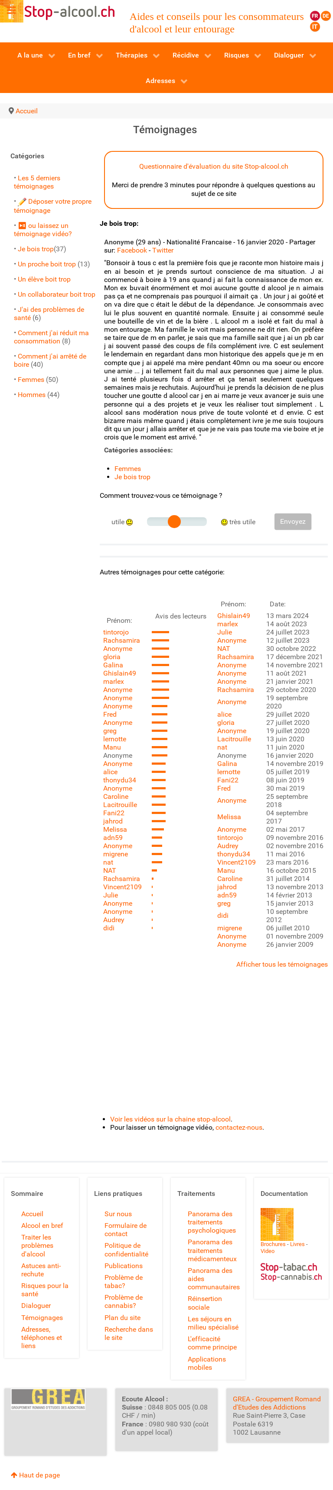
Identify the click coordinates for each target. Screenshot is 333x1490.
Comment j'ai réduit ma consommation (51, 337)
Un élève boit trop (44, 279)
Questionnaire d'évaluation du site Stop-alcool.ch (213, 166)
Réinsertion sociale (205, 1303)
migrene (115, 854)
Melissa (115, 829)
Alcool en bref (42, 1225)
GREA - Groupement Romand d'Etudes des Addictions (277, 1403)
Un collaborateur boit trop (56, 294)
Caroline (115, 796)
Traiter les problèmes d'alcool (37, 1245)
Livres (297, 1244)
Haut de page (35, 1475)
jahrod (113, 821)
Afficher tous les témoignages (282, 964)
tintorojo (116, 632)
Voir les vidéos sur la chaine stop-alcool (170, 1119)
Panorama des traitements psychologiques (212, 1222)
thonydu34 (119, 780)
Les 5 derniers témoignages (37, 182)
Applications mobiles (207, 1363)
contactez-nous (238, 1127)
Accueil (32, 1214)
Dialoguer (36, 1305)
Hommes (32, 395)
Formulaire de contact (125, 1229)
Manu (112, 747)
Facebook (132, 250)
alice (110, 772)
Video (267, 1251)
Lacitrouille (120, 805)
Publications (123, 1266)
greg (110, 731)
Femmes (31, 379)
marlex (113, 681)
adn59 (113, 837)
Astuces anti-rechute (41, 1270)
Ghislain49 (119, 673)
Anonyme (117, 648)
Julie (110, 895)
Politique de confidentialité (126, 1249)
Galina (113, 665)
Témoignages (42, 1318)
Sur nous (118, 1214)
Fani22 (113, 813)
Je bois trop (36, 249)
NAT (109, 870)
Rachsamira (121, 640)
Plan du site (122, 1318)
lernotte (114, 739)
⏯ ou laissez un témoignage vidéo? (43, 229)
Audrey (113, 920)
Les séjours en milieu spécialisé (213, 1323)
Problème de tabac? (123, 1281)
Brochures (273, 1244)
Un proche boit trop (47, 264)
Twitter (162, 250)
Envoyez (293, 521)
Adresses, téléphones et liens (41, 1337)
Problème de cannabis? (123, 1301)
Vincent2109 (122, 887)
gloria (112, 657)
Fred (110, 714)
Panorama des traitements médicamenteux (212, 1250)
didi (108, 928)
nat (108, 862)
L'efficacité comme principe (212, 1343)
